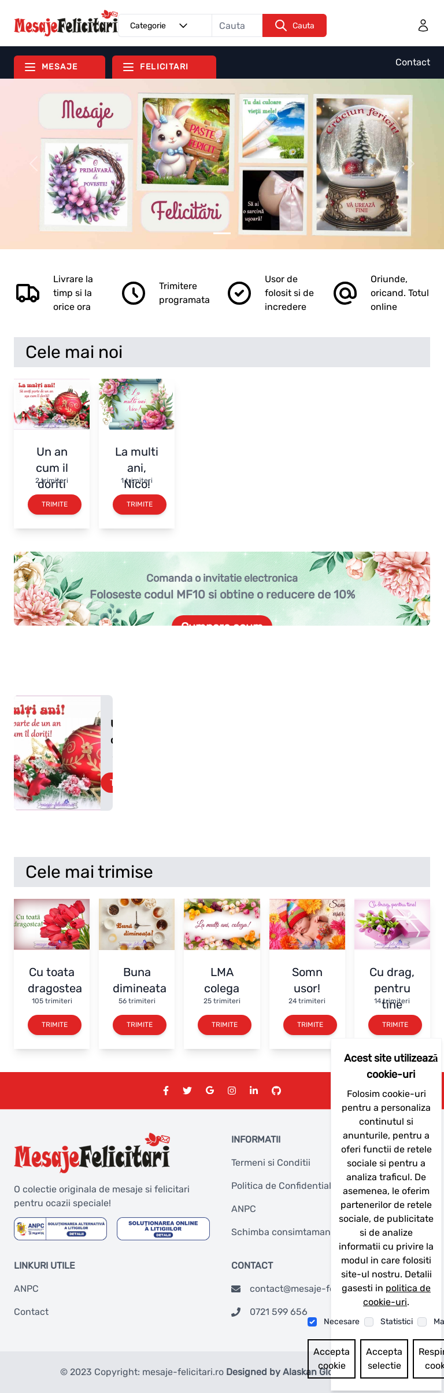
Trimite (55, 504)
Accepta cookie (331, 1358)
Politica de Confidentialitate (291, 1185)
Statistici (396, 1322)
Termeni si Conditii (270, 1162)
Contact (412, 62)
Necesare (342, 1322)
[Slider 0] (222, 233)
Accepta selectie (384, 1358)
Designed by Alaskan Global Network (305, 1371)
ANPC (243, 1208)
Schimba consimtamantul (286, 1231)
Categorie (160, 25)
